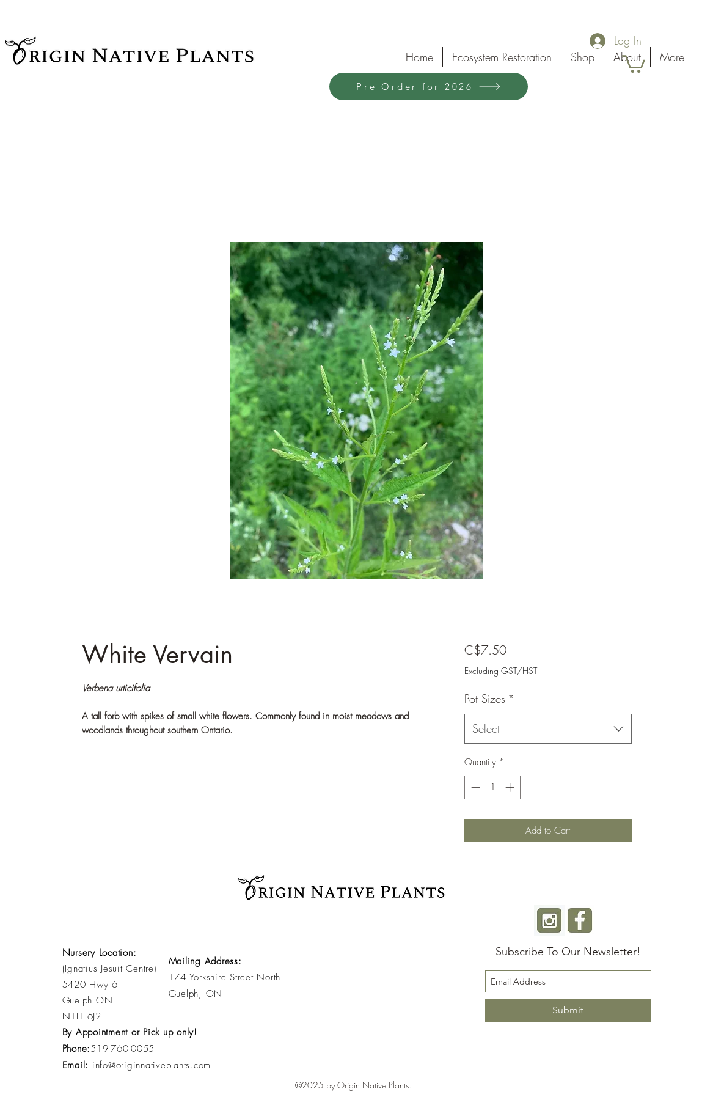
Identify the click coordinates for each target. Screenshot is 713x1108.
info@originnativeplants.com (151, 1065)
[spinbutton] (493, 787)
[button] (633, 63)
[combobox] (547, 729)
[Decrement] (474, 787)
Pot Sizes (489, 698)
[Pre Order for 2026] (428, 86)
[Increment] (511, 787)
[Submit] (568, 1010)
